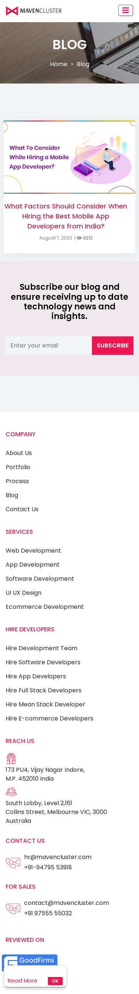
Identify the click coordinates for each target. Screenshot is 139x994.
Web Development (33, 550)
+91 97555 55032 (48, 913)
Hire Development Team (41, 648)
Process (17, 481)
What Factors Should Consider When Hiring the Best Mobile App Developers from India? (65, 216)
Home (58, 64)
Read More (22, 980)
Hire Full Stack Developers (44, 690)
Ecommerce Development (45, 607)
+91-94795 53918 (48, 867)
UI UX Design (24, 592)
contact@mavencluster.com (66, 903)
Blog (12, 495)
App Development (33, 564)
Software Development (40, 578)
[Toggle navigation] (125, 10)
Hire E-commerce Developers (49, 718)
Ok (55, 981)
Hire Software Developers (43, 662)
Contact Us (22, 509)
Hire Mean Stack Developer (45, 704)
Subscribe (113, 345)
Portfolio (18, 467)
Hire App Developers (36, 676)
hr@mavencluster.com (58, 857)
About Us (19, 453)
